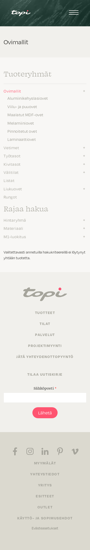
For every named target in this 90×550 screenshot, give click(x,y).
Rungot (10, 196)
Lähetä (45, 413)
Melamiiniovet (20, 123)
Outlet (45, 507)
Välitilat (11, 172)
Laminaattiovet (21, 139)
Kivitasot (12, 164)
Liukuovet (13, 188)
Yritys (45, 485)
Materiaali (13, 228)
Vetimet (11, 147)
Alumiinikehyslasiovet (27, 98)
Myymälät (45, 463)
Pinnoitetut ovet (22, 131)
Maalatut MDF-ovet (25, 114)
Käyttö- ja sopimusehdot (45, 518)
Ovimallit (12, 91)
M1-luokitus (15, 236)
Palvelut (45, 334)
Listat (9, 180)
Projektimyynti (45, 345)
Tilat (45, 323)
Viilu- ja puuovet (22, 106)
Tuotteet (45, 312)
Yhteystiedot (45, 474)
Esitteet (45, 496)
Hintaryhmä (15, 220)
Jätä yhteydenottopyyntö (45, 356)
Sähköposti (45, 388)
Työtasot (12, 155)
